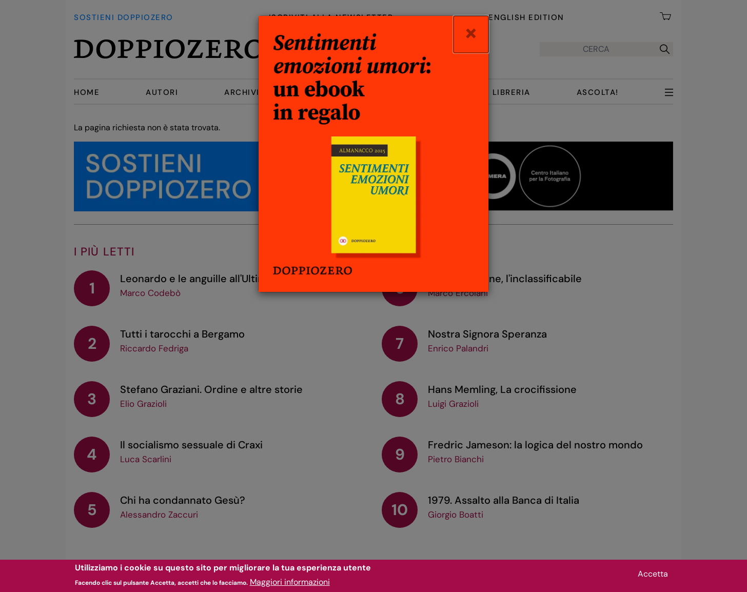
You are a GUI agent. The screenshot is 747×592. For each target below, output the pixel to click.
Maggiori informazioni (290, 584)
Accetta (653, 575)
